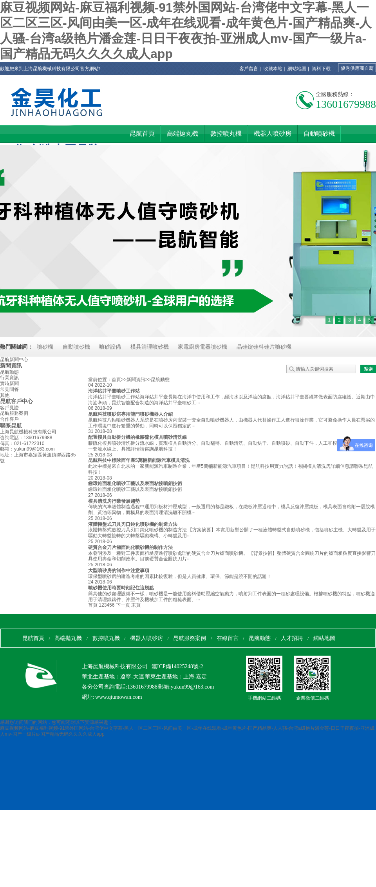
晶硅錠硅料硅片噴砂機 (264, 347)
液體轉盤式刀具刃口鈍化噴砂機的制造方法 (132, 524)
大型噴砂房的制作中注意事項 (118, 570)
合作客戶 (9, 419)
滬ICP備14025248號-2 (177, 666)
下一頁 (123, 605)
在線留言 (228, 638)
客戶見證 (9, 408)
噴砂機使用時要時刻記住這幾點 (121, 588)
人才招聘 (292, 638)
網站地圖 (296, 68)
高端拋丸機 (68, 638)
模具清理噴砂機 (149, 347)
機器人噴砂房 (146, 638)
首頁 (116, 379)
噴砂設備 (110, 347)
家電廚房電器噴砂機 (202, 347)
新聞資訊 (11, 365)
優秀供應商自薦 (357, 68)
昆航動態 (9, 372)
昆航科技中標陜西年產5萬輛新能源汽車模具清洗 (139, 460)
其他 (4, 395)
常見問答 (9, 389)
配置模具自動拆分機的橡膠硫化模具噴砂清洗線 (137, 437)
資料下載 (321, 68)
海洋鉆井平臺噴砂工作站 (114, 391)
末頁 (136, 605)
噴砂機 (45, 347)
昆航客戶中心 (16, 401)
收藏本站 (273, 68)
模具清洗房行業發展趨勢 (114, 501)
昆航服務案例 (14, 413)
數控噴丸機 (106, 638)
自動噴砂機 (76, 347)
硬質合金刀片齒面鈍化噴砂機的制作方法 (130, 547)
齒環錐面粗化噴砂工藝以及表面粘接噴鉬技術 (135, 483)
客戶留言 (248, 68)
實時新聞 (9, 383)
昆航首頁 (33, 638)
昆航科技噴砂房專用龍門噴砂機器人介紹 (130, 414)
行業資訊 (9, 377)
